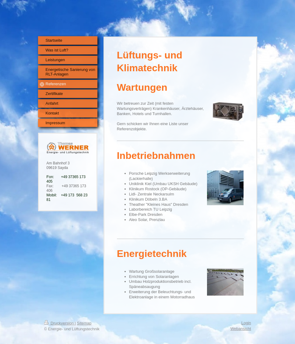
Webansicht (240, 328)
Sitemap (84, 323)
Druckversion (59, 323)
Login (246, 323)
